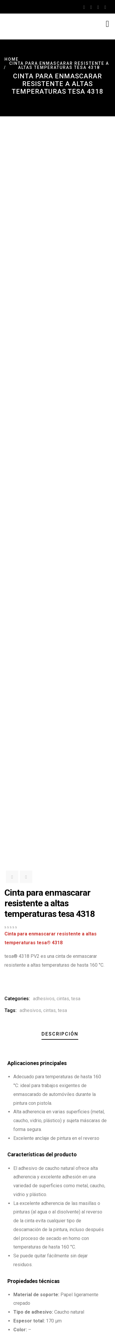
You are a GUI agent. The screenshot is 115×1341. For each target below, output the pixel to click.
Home (11, 59)
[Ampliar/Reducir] (2, 1329)
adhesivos (44, 383)
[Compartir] (14, 1329)
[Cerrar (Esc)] (20, 1329)
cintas (63, 383)
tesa (75, 383)
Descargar (21, 980)
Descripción (59, 418)
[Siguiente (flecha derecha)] (8, 1338)
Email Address (20, 1235)
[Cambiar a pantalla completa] (8, 1329)
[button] (8, 766)
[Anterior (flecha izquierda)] (2, 1338)
